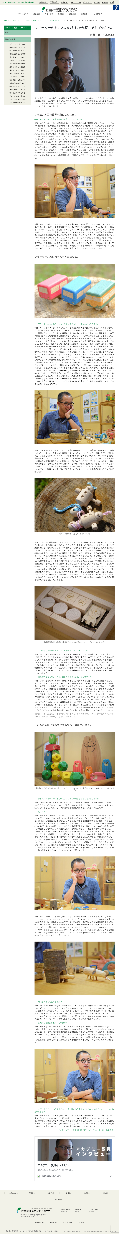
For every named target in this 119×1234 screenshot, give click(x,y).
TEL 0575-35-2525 (27, 1217)
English (105, 2)
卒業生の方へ (54, 2)
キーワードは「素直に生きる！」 (22, 73)
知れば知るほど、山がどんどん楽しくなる (25, 83)
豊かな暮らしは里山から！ (19, 67)
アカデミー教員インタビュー (55, 20)
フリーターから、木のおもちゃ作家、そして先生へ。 (29, 44)
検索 (112, 2)
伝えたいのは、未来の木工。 (20, 96)
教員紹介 (61, 14)
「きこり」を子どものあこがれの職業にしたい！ (27, 99)
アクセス (97, 2)
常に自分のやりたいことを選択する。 (23, 93)
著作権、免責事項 (12, 1231)
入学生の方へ (43, 2)
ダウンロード (87, 2)
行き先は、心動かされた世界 (20, 80)
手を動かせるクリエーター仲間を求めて (24, 86)
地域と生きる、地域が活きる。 (21, 54)
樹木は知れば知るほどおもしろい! (22, 64)
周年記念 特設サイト (33, 20)
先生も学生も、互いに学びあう (21, 77)
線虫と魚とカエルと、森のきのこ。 (22, 51)
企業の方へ (64, 2)
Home (6, 20)
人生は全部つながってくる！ (20, 103)
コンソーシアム (76, 2)
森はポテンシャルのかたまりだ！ (22, 70)
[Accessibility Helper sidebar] (116, 7)
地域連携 (84, 14)
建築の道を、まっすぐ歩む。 (20, 47)
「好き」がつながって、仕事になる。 (23, 60)
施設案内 (72, 14)
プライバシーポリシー (52, 1231)
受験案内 (36, 14)
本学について (23, 14)
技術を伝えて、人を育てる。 (20, 90)
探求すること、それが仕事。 (20, 57)
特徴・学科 (49, 14)
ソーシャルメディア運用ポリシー (31, 1231)
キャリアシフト (98, 14)
